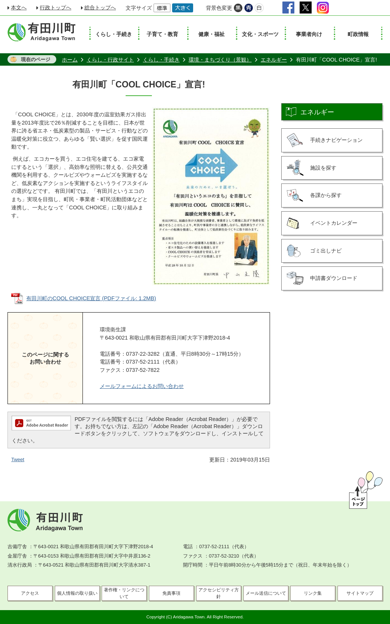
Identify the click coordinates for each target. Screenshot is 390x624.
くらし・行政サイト (110, 60)
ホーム (70, 60)
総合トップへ (100, 8)
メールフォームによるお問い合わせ (142, 386)
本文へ (19, 8)
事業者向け (309, 34)
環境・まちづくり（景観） (220, 60)
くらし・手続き (113, 34)
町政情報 (358, 34)
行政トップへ (55, 8)
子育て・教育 (162, 34)
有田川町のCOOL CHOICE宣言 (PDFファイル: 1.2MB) (91, 298)
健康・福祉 (211, 34)
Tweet (17, 459)
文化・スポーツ (260, 34)
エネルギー (274, 60)
